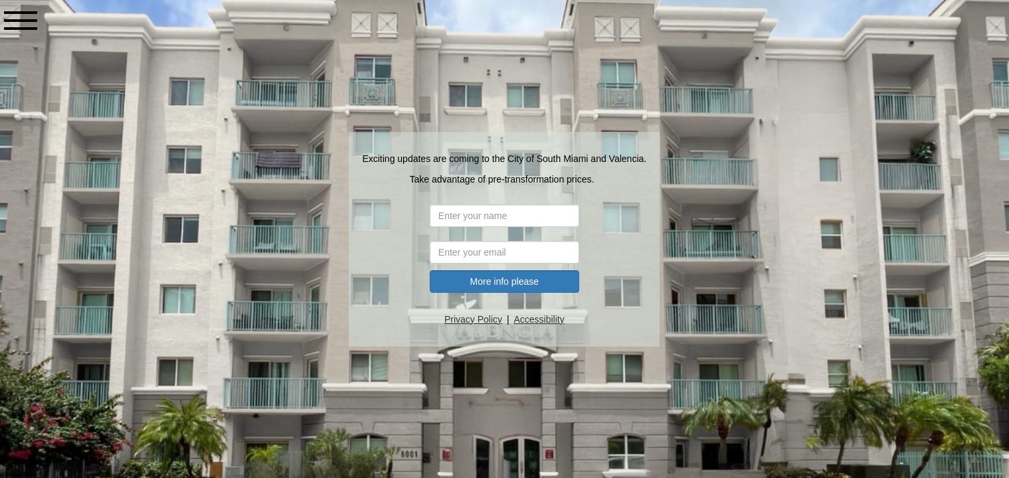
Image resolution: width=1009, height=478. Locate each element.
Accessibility (539, 319)
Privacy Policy (474, 319)
